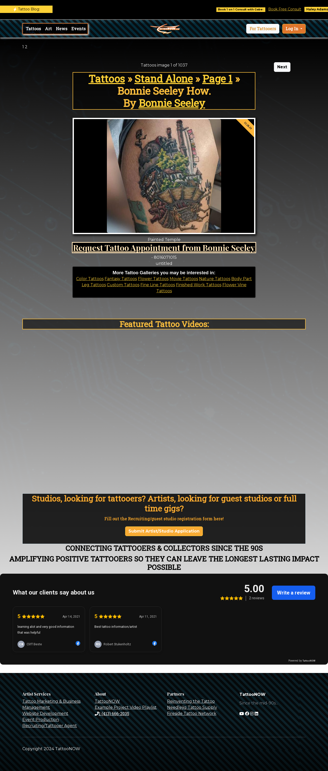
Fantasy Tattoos (121, 278)
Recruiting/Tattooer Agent (49, 725)
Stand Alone (164, 78)
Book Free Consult (292, 9)
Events (78, 28)
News (61, 28)
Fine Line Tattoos (157, 284)
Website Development (45, 713)
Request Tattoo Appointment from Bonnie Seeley (164, 247)
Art (48, 28)
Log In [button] (292, 28)
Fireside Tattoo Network (191, 713)
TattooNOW (107, 701)
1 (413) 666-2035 (112, 713)
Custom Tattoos (123, 284)
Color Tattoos (90, 278)
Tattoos (33, 28)
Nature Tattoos (214, 278)
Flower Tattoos (153, 278)
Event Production (40, 719)
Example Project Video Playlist (126, 707)
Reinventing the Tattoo (191, 701)
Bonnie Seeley (172, 103)
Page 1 (217, 78)
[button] (262, 29)
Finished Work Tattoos (198, 284)
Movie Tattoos (184, 278)
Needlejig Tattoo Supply (192, 707)
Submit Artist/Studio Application (164, 531)
